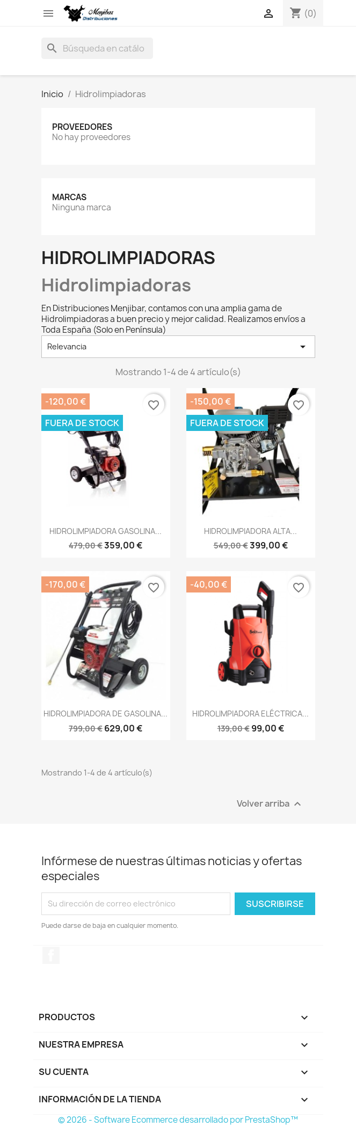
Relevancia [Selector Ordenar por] (178, 346)
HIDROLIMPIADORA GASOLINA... (105, 531)
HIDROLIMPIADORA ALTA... (250, 531)
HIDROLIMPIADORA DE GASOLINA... (105, 713)
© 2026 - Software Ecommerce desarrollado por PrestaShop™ (178, 1119)
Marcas (69, 197)
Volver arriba (270, 803)
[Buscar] (97, 48)
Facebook (51, 955)
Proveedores (82, 127)
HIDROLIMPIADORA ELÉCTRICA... (250, 713)
